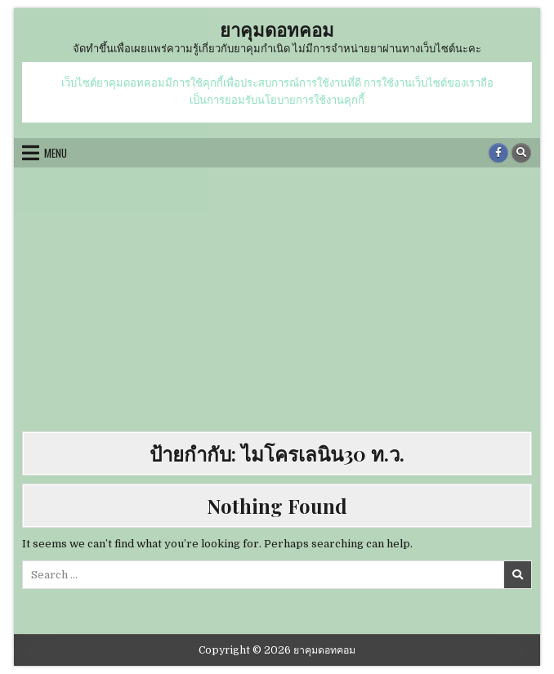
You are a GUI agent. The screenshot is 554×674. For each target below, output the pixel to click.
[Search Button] (521, 153)
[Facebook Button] (498, 153)
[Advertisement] (277, 300)
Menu (55, 153)
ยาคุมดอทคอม (277, 29)
